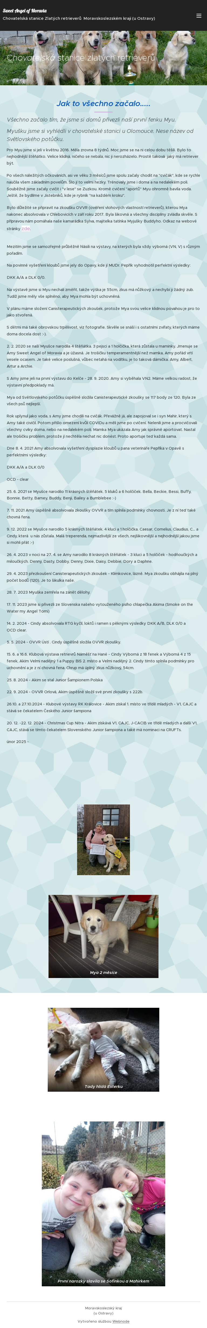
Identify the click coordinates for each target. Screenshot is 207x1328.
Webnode (121, 1321)
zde (26, 228)
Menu (198, 15)
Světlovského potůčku (35, 139)
